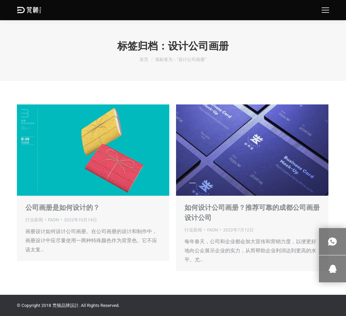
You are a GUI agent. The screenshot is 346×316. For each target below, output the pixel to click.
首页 (144, 59)
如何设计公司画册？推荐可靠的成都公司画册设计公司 (252, 212)
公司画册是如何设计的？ (62, 207)
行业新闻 (34, 219)
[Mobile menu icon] (325, 10)
